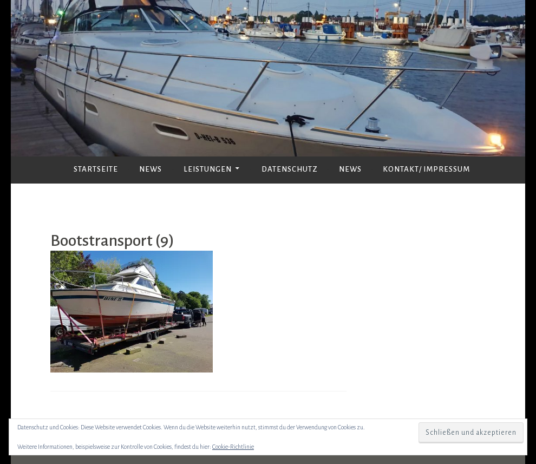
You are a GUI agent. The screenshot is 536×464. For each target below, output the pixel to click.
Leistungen (208, 169)
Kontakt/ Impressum (426, 169)
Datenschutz (290, 169)
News (150, 169)
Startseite (96, 169)
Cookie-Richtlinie (233, 446)
